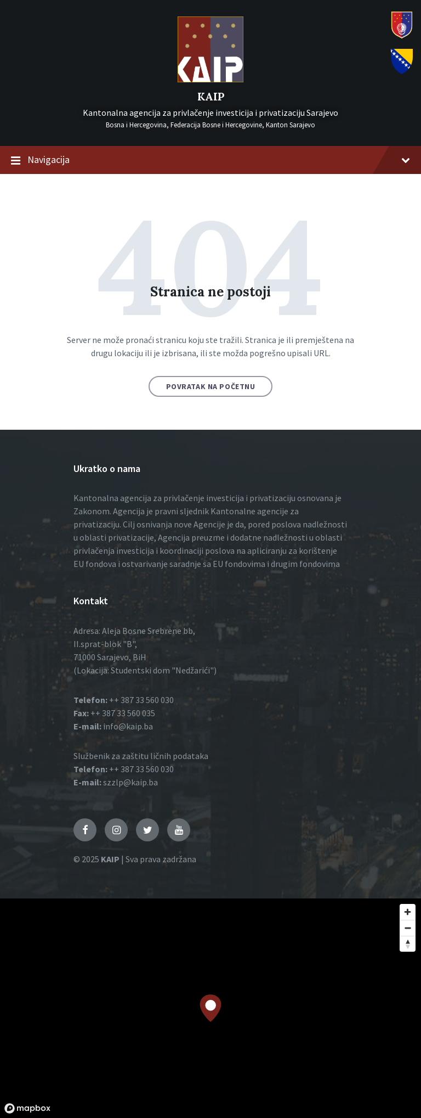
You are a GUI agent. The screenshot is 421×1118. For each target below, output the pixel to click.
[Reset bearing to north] (408, 944)
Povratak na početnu (210, 386)
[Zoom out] (408, 928)
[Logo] (210, 79)
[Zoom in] (408, 912)
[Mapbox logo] (27, 1108)
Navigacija (210, 160)
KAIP (210, 96)
